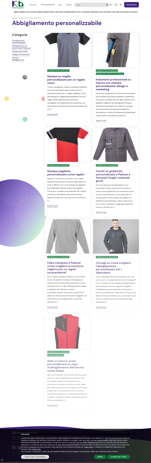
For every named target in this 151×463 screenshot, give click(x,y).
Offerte (134, 12)
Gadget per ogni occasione (117, 12)
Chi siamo (33, 5)
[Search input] (90, 4)
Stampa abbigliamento (18, 60)
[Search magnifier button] (107, 4)
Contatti (69, 5)
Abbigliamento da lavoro (25, 12)
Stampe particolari (20, 52)
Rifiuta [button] (100, 457)
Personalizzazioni (47, 5)
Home (14, 18)
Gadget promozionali (21, 55)
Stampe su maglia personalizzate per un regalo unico (66, 81)
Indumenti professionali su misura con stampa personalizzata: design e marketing (113, 85)
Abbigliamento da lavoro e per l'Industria (21, 48)
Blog (59, 5)
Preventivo (131, 5)
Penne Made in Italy (73, 12)
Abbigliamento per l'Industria (51, 12)
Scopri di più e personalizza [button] (35, 457)
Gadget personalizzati (93, 12)
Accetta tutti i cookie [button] (118, 457)
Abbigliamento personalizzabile (19, 42)
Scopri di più (52, 115)
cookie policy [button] (88, 447)
